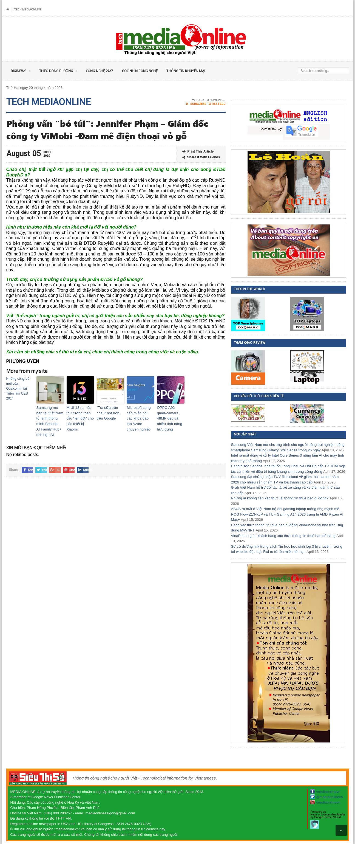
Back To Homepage (209, 100)
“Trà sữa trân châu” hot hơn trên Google (110, 412)
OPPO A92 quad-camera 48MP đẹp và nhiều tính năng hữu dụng (170, 415)
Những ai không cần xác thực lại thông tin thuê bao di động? (279, 498)
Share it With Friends (201, 157)
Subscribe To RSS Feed (205, 104)
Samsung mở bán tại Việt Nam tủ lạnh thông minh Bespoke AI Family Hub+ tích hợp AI (50, 417)
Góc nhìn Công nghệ (144, 71)
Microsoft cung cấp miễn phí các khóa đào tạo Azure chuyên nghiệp (139, 417)
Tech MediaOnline (28, 9)
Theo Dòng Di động (59, 72)
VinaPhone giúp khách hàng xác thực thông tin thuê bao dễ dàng (282, 536)
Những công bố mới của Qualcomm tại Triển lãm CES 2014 (17, 388)
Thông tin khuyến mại (192, 71)
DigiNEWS (21, 72)
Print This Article (198, 151)
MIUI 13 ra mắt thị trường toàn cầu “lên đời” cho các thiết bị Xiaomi (80, 415)
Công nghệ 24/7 (102, 71)
